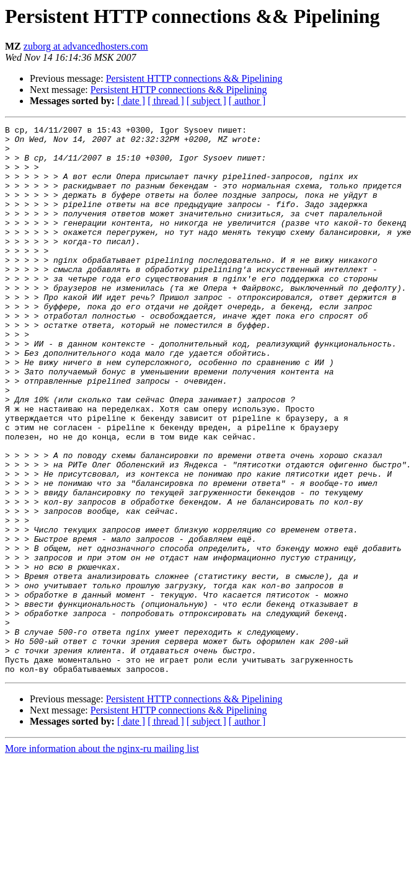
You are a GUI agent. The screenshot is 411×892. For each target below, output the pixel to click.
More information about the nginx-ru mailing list (102, 858)
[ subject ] (206, 100)
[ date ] (131, 100)
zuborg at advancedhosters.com (86, 46)
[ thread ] (166, 100)
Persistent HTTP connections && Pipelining (194, 78)
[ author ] (247, 100)
